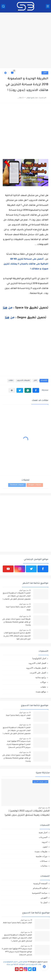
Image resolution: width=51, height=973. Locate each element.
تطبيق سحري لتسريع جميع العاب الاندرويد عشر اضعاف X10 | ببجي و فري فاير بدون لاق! (17, 636)
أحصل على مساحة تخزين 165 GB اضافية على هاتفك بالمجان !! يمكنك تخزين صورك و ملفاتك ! (26, 264)
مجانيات (44, 866)
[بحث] (3, 6)
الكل (45, 73)
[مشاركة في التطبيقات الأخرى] (11, 390)
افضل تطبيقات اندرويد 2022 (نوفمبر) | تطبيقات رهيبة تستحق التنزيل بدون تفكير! (27, 813)
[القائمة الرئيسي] (48, 6)
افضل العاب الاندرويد (37, 663)
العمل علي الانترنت (38, 672)
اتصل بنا (44, 902)
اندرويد (44, 842)
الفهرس (44, 897)
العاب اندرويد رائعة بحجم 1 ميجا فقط (18, 608)
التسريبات (43, 837)
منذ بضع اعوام (24, 590)
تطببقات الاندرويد (23, 380)
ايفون (45, 847)
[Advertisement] (25, 40)
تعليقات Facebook (17, 485)
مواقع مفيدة (41, 691)
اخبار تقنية (43, 832)
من (8, 308)
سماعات (43, 861)
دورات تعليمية (41, 856)
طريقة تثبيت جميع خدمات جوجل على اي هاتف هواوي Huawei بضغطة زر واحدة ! (16, 622)
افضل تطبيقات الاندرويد (36, 668)
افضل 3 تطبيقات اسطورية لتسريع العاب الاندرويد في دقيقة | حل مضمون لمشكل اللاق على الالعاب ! (17, 596)
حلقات (11, 380)
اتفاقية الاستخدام (40, 888)
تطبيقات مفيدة (41, 851)
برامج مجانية (40, 677)
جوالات (43, 682)
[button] (36, 390)
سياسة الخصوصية (39, 893)
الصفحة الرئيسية (40, 883)
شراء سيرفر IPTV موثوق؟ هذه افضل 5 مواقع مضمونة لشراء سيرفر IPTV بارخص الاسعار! (19, 744)
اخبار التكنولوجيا (39, 658)
